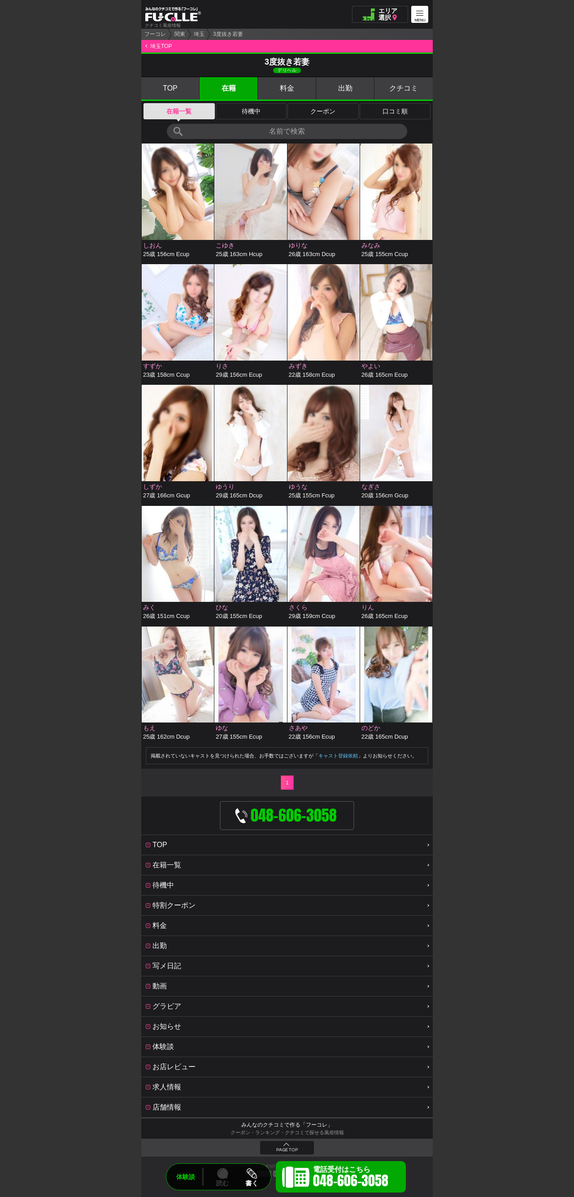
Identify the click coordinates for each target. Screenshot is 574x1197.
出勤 (345, 88)
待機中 (251, 111)
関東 (179, 34)
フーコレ (155, 34)
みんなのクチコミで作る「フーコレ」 (287, 1125)
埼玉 (199, 34)
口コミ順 (395, 111)
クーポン (322, 111)
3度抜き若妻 (228, 34)
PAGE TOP (287, 1150)
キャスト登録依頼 (338, 755)
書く (251, 1183)
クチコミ (403, 88)
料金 (287, 88)
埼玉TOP (161, 46)
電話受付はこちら (350, 1178)
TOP (170, 88)
